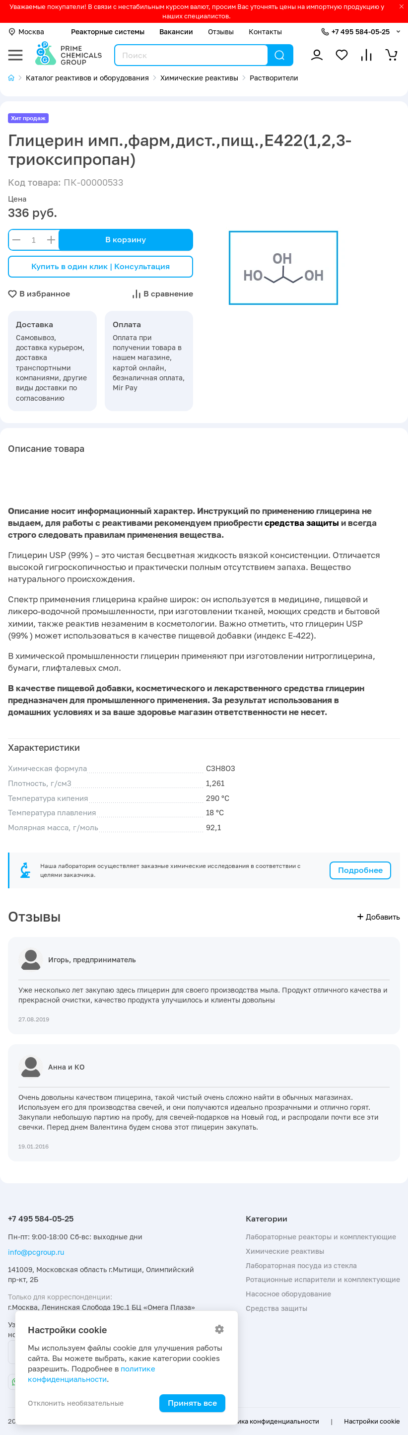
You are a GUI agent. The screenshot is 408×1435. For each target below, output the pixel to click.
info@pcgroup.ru (36, 1252)
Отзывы (221, 31)
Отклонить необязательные (76, 1403)
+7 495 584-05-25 (361, 31)
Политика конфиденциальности (268, 1421)
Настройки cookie (372, 1421)
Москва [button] (26, 31)
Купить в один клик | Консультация (100, 266)
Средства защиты (276, 1308)
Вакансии (176, 31)
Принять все (192, 1403)
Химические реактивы (285, 1251)
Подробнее (360, 870)
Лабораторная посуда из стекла (301, 1265)
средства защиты (302, 523)
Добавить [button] (378, 917)
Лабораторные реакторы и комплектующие (321, 1236)
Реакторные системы (107, 31)
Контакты (265, 31)
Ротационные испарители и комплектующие (323, 1279)
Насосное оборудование (288, 1294)
